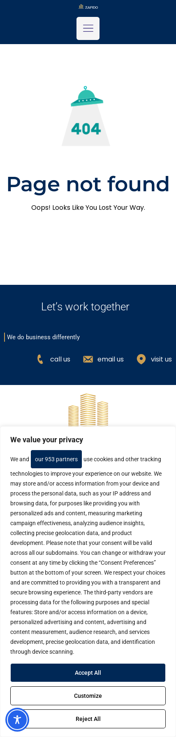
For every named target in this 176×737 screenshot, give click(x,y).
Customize (88, 695)
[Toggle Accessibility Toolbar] (17, 720)
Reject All (88, 719)
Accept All (88, 672)
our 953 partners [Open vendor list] (56, 459)
